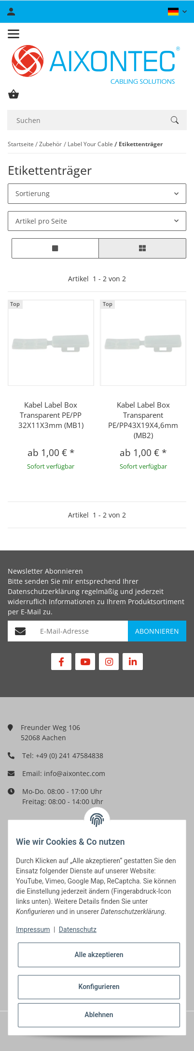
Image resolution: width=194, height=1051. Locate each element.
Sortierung (32, 193)
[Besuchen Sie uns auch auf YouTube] (85, 661)
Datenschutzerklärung (44, 591)
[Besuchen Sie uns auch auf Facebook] (61, 661)
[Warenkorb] (13, 94)
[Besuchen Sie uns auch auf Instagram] (109, 661)
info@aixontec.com (74, 773)
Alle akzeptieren (98, 955)
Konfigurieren (98, 986)
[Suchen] (85, 120)
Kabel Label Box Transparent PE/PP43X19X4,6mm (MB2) (143, 420)
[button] (177, 11)
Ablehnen (98, 1015)
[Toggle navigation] (13, 34)
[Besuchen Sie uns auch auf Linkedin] (132, 661)
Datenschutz (78, 929)
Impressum (33, 929)
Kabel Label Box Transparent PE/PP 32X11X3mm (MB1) (50, 415)
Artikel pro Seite (41, 221)
